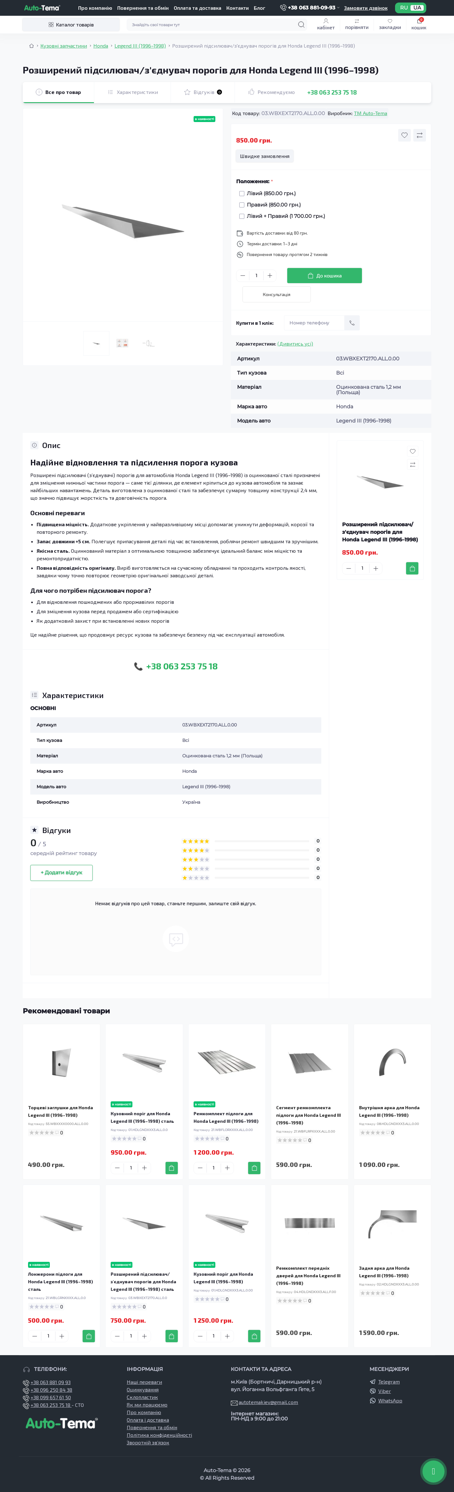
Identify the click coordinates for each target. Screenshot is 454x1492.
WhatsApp (390, 1400)
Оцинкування (143, 1389)
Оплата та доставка (197, 8)
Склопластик (142, 1397)
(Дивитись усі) (295, 344)
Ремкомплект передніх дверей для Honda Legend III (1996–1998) (308, 1275)
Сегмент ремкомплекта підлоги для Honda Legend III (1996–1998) (308, 1115)
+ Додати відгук (61, 873)
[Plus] (270, 275)
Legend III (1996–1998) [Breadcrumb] (140, 46)
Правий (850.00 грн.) (272, 205)
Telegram (389, 1381)
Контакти (237, 8)
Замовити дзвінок (365, 8)
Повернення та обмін (143, 8)
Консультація (276, 294)
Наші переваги (144, 1382)
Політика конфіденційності (159, 1435)
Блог (259, 8)
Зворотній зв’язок (148, 1442)
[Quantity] (256, 275)
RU (404, 7)
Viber (384, 1391)
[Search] (301, 25)
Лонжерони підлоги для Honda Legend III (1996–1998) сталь (60, 1281)
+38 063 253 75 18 (332, 92)
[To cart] (412, 568)
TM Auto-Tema (370, 113)
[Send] (352, 322)
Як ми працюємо (147, 1404)
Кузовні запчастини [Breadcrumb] (63, 46)
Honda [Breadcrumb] (100, 46)
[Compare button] (419, 135)
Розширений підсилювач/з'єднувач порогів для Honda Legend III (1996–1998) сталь (143, 1281)
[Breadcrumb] (31, 45)
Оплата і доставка (148, 1420)
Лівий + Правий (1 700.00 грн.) (284, 216)
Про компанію (95, 8)
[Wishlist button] (404, 135)
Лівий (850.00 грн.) (270, 193)
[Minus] (242, 275)
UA (417, 8)
